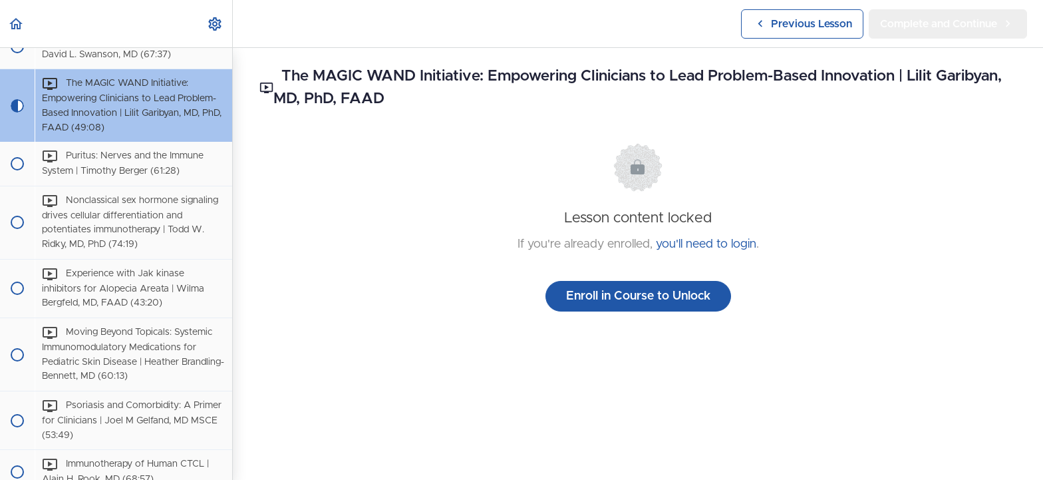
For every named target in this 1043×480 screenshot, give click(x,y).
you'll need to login (706, 244)
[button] (16, 23)
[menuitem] (215, 23)
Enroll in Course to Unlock (638, 296)
